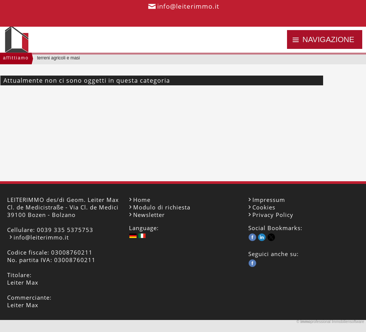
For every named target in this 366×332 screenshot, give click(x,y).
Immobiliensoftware (348, 322)
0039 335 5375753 (65, 229)
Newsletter (149, 214)
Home (141, 199)
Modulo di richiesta (161, 207)
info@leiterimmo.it (188, 6)
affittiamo (16, 58)
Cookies (263, 207)
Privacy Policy (272, 214)
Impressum (268, 199)
